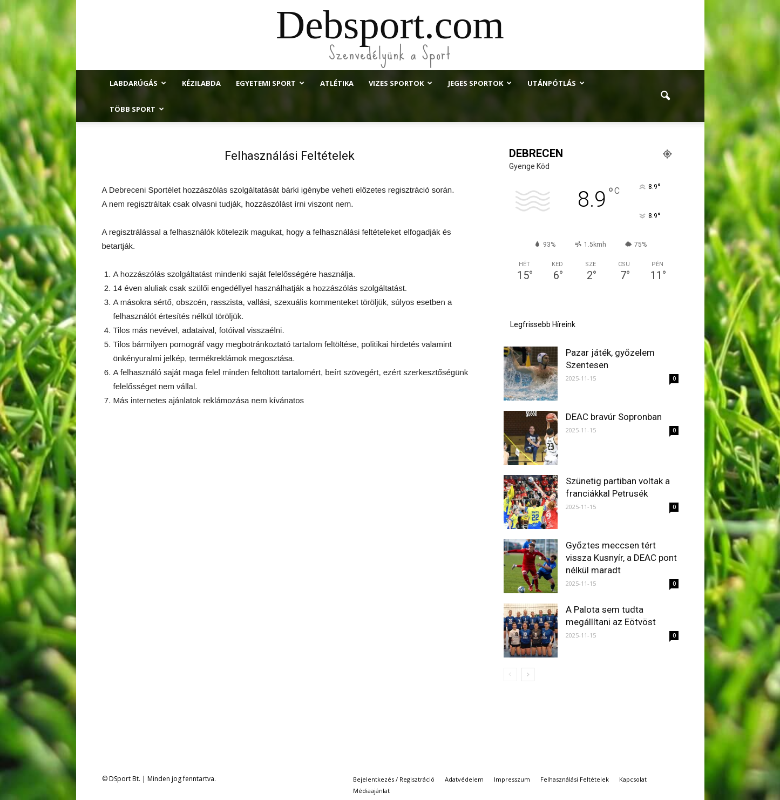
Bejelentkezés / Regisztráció (394, 779)
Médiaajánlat (371, 791)
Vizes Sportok (400, 83)
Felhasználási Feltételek (574, 779)
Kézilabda (201, 83)
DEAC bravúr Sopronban (614, 416)
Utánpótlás (556, 83)
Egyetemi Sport (270, 83)
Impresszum (512, 779)
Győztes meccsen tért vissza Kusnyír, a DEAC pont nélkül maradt (621, 557)
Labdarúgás (138, 83)
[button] (666, 96)
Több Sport (137, 109)
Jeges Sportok (480, 83)
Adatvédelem (464, 779)
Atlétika (337, 83)
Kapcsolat (633, 779)
